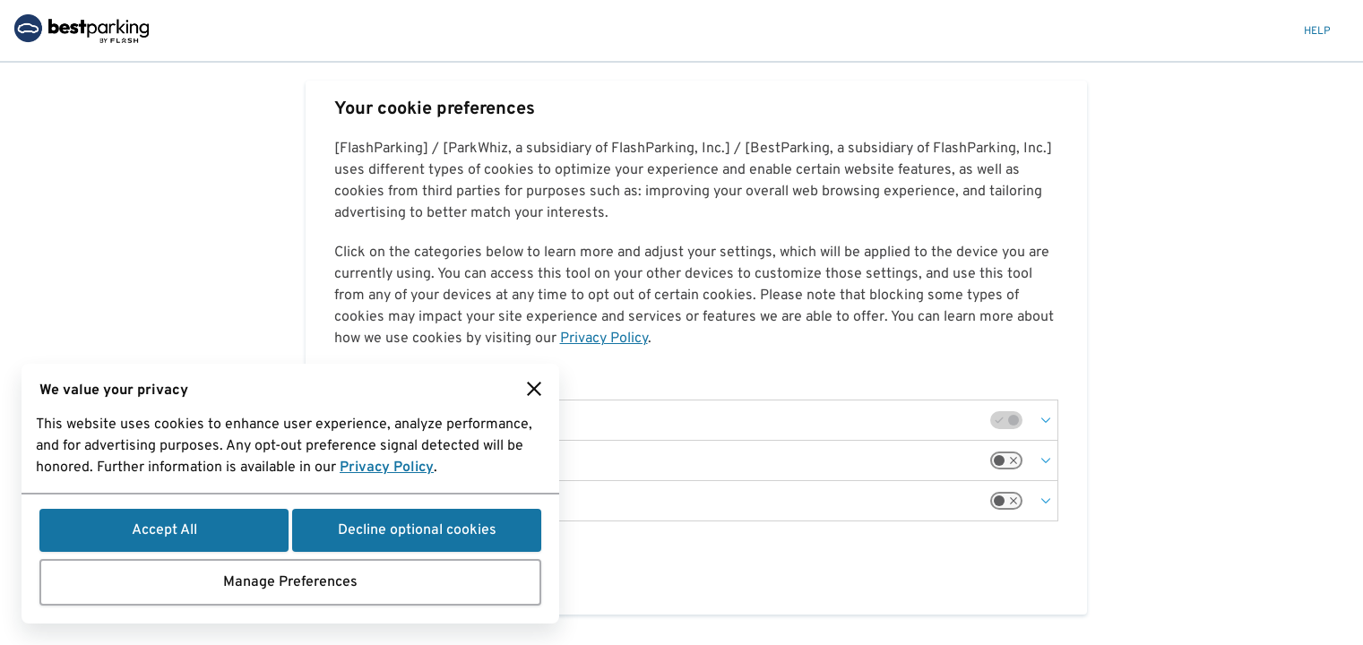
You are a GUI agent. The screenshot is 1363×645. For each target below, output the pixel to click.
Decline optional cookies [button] (417, 530)
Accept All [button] (164, 530)
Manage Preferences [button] (290, 582)
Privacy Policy (387, 468)
